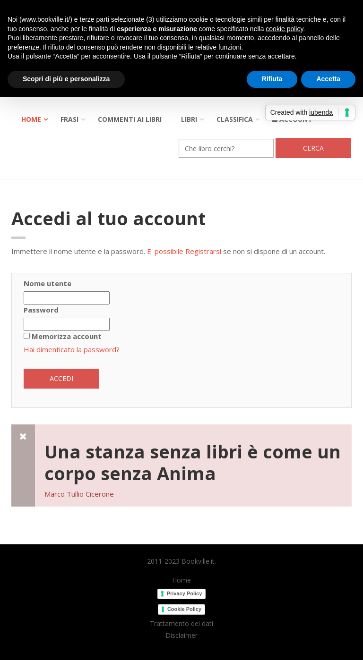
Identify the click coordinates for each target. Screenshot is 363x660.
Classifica (234, 119)
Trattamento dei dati (181, 623)
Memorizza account (67, 336)
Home (31, 119)
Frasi (69, 119)
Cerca (313, 148)
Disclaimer (181, 635)
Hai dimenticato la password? (72, 349)
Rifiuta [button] (272, 79)
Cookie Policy (184, 609)
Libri (189, 119)
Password (41, 309)
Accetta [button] (328, 79)
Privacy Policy (184, 593)
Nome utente (47, 283)
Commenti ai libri (130, 119)
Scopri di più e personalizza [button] (66, 79)
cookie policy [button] (284, 29)
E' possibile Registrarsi (184, 251)
